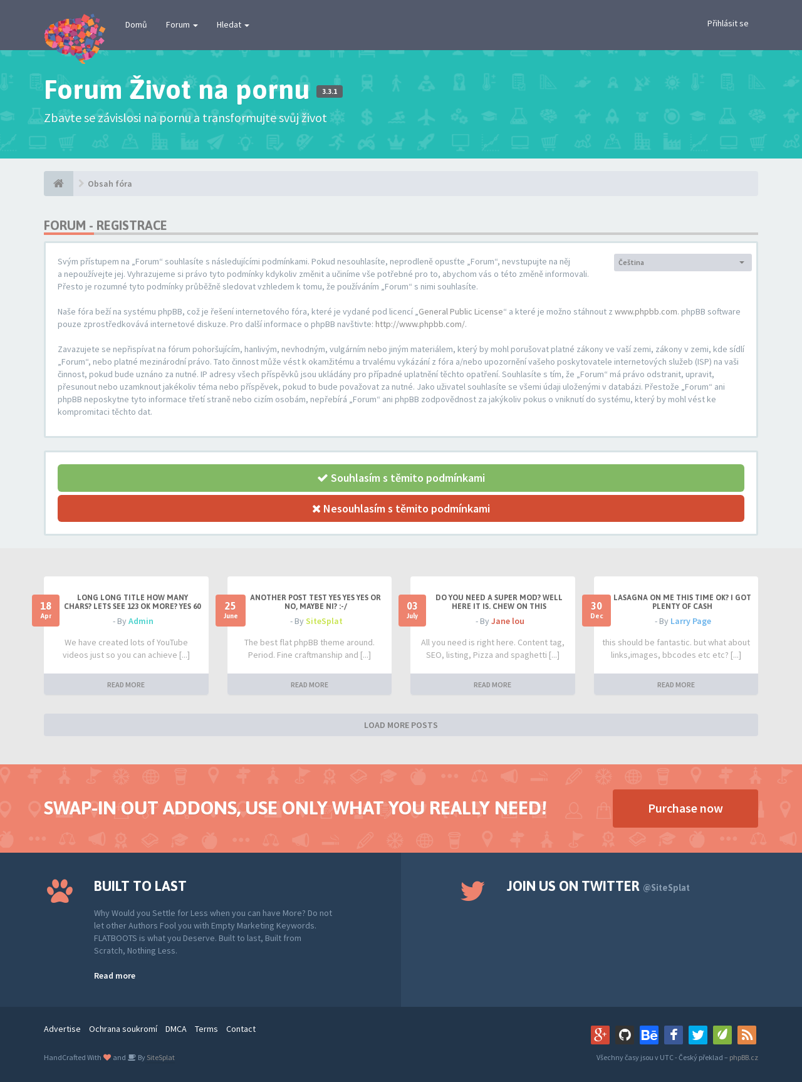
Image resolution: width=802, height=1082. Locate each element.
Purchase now (685, 808)
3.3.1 (329, 91)
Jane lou (507, 621)
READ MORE (126, 684)
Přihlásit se (728, 23)
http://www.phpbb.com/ (420, 324)
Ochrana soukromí (123, 1028)
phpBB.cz (743, 1057)
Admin (141, 621)
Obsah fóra (110, 183)
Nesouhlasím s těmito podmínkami (401, 508)
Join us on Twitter (598, 886)
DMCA (176, 1028)
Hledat (233, 24)
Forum (182, 24)
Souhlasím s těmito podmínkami (401, 478)
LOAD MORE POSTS (401, 725)
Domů (136, 24)
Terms (206, 1028)
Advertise (62, 1028)
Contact (241, 1028)
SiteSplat (324, 621)
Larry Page (690, 621)
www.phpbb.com (646, 311)
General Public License (461, 311)
